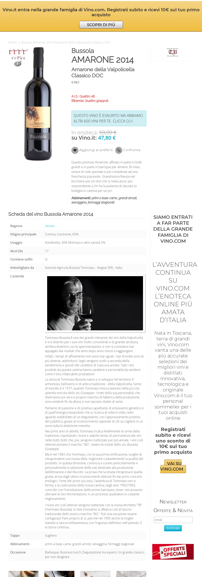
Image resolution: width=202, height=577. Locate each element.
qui (129, 121)
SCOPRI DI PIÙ (101, 24)
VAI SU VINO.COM (171, 466)
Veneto (50, 226)
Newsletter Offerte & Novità (173, 505)
